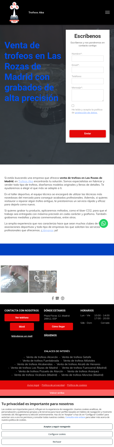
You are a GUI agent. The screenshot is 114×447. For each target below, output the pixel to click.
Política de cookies (77, 385)
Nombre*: (77, 53)
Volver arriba (57, 392)
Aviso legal (33, 385)
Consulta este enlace (75, 417)
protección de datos (86, 112)
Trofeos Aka (25, 181)
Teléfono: (77, 76)
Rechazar (57, 441)
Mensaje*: (77, 87)
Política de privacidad (53, 385)
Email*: (75, 64)
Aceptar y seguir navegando (57, 426)
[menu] (107, 12)
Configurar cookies (57, 434)
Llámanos (48, 230)
